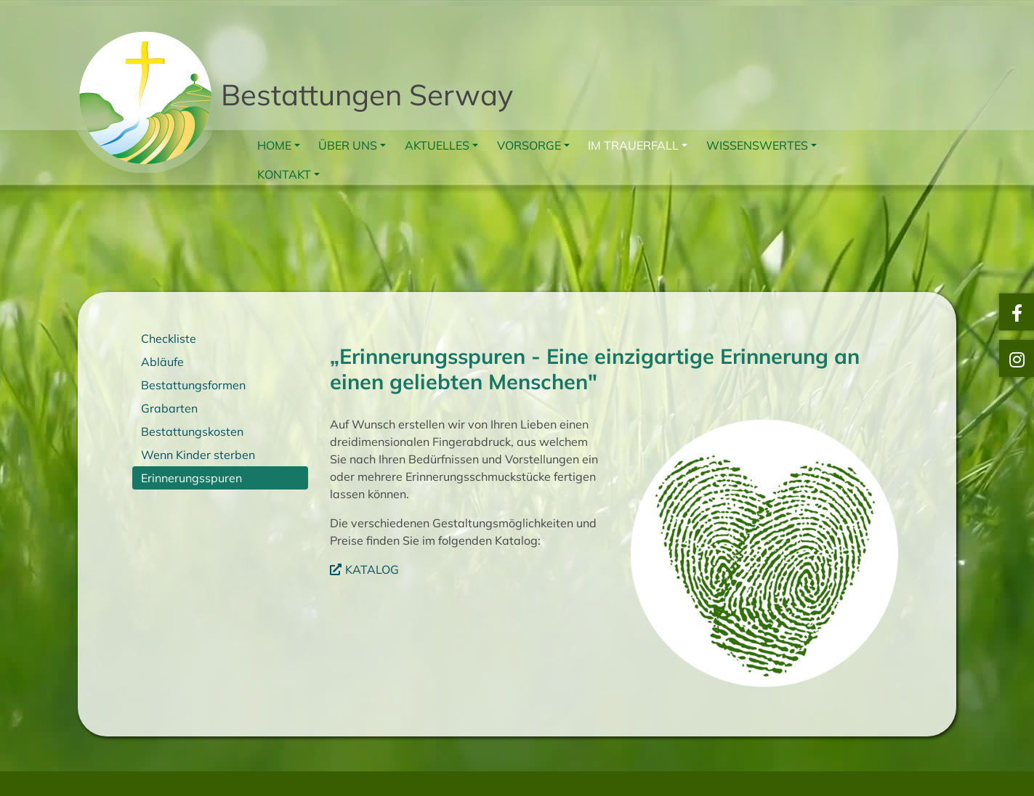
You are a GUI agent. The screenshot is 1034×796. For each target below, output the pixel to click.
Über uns (347, 145)
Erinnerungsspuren (191, 478)
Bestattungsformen (193, 385)
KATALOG (372, 569)
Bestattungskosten (192, 431)
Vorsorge (529, 145)
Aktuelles (437, 145)
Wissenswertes (757, 145)
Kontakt (284, 174)
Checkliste (168, 338)
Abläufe (162, 361)
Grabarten (169, 408)
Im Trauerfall (633, 145)
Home (274, 145)
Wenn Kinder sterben (198, 454)
